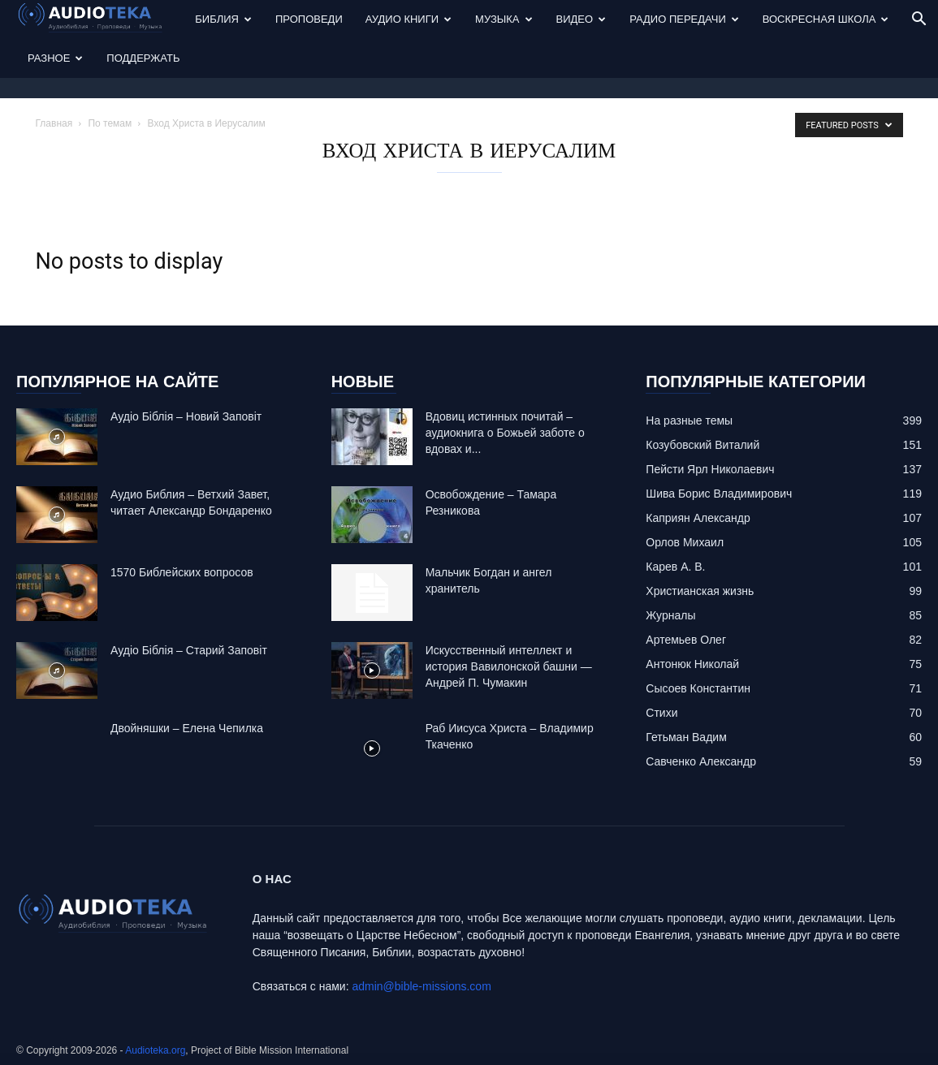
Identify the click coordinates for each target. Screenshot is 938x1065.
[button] (918, 20)
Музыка (503, 19)
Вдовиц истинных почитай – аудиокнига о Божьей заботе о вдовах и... (505, 432)
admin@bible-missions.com (421, 986)
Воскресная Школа (826, 19)
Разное (55, 58)
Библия (223, 19)
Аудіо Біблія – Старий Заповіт (188, 650)
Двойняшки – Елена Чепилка (186, 728)
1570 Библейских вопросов (181, 572)
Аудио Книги (408, 19)
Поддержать (142, 58)
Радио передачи (684, 19)
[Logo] (100, 20)
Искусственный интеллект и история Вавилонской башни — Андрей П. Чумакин (509, 666)
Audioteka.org (155, 1050)
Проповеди (309, 19)
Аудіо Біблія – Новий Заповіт (186, 416)
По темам (110, 123)
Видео (581, 19)
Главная (54, 123)
